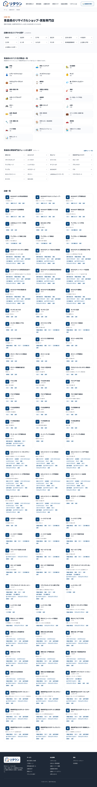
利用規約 (75, 763)
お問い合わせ (53, 774)
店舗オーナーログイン (55, 771)
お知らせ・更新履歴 (55, 763)
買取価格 (38, 4)
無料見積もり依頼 (31, 760)
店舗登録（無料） (54, 769)
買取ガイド (55, 4)
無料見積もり (30, 4)
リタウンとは (73, 4)
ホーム (5, 9)
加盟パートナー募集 (55, 766)
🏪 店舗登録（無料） (87, 4)
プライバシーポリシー (78, 760)
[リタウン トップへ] (12, 4)
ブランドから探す (31, 774)
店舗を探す (47, 4)
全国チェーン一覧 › (88, 150)
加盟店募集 (64, 4)
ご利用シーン (30, 763)
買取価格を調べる (31, 766)
